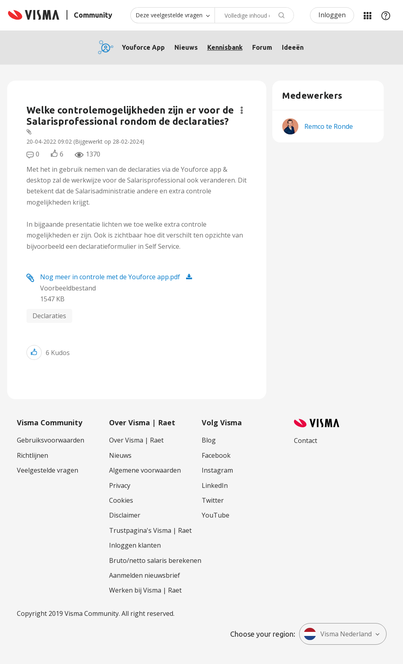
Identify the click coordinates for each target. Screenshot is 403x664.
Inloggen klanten (135, 545)
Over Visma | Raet (136, 440)
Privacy (119, 485)
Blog (209, 440)
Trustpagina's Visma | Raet (150, 530)
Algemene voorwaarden (145, 470)
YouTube (215, 515)
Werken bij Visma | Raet (145, 590)
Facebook (216, 455)
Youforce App (143, 47)
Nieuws (186, 47)
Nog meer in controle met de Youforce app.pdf (110, 276)
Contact (305, 440)
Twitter (213, 500)
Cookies (121, 500)
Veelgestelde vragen (47, 470)
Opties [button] (241, 110)
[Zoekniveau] (172, 15)
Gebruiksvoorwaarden (50, 440)
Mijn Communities (367, 15)
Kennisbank (225, 47)
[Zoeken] (254, 15)
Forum (262, 47)
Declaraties (49, 315)
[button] (34, 352)
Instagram (217, 470)
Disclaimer (124, 515)
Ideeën (293, 47)
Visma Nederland (338, 633)
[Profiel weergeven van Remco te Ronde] (328, 126)
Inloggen (332, 14)
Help (386, 15)
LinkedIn (215, 485)
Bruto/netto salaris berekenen (155, 560)
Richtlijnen (32, 455)
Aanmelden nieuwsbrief (144, 575)
